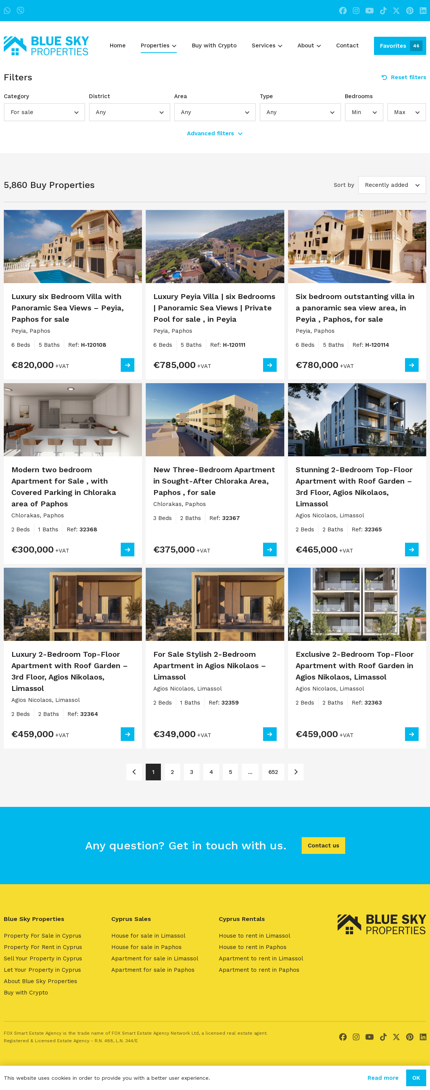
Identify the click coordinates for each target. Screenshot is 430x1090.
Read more (383, 1077)
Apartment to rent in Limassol (261, 958)
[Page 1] (134, 772)
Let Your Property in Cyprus (42, 969)
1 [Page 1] (153, 772)
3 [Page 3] (191, 772)
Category (16, 96)
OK (416, 1077)
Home (118, 45)
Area (180, 96)
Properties (158, 45)
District (99, 96)
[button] (44, 112)
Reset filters (404, 77)
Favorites (401, 46)
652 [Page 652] (273, 772)
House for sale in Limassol (148, 935)
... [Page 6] (250, 772)
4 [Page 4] (211, 772)
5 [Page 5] (230, 772)
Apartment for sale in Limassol (154, 958)
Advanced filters (215, 133)
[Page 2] (296, 772)
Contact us (323, 845)
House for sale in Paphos (146, 947)
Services (267, 45)
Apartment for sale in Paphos (153, 969)
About (309, 45)
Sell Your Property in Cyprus (43, 958)
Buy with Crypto (214, 45)
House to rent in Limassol (254, 935)
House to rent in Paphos (253, 947)
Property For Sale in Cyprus (42, 935)
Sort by (344, 185)
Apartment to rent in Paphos (259, 969)
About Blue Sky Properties (40, 981)
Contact (347, 45)
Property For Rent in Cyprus (43, 947)
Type (266, 96)
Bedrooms (359, 96)
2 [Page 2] (172, 772)
